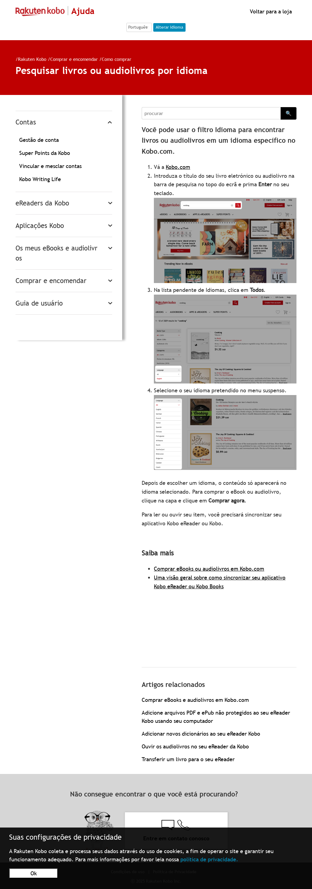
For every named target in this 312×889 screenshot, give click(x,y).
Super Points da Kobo (44, 152)
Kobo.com (178, 166)
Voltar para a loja (270, 11)
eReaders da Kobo (42, 203)
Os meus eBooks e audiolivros (57, 253)
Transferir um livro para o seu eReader (188, 759)
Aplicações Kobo (40, 226)
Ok (33, 873)
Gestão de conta (39, 139)
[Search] (211, 113)
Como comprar (116, 59)
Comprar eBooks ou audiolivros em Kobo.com (209, 568)
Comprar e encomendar (74, 59)
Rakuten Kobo (32, 59)
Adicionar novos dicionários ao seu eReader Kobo (201, 733)
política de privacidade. (209, 859)
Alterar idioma (169, 27)
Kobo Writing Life (40, 179)
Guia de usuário (39, 303)
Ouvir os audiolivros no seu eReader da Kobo (195, 746)
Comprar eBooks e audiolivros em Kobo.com (195, 699)
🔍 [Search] (288, 113)
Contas (26, 122)
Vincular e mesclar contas (50, 166)
